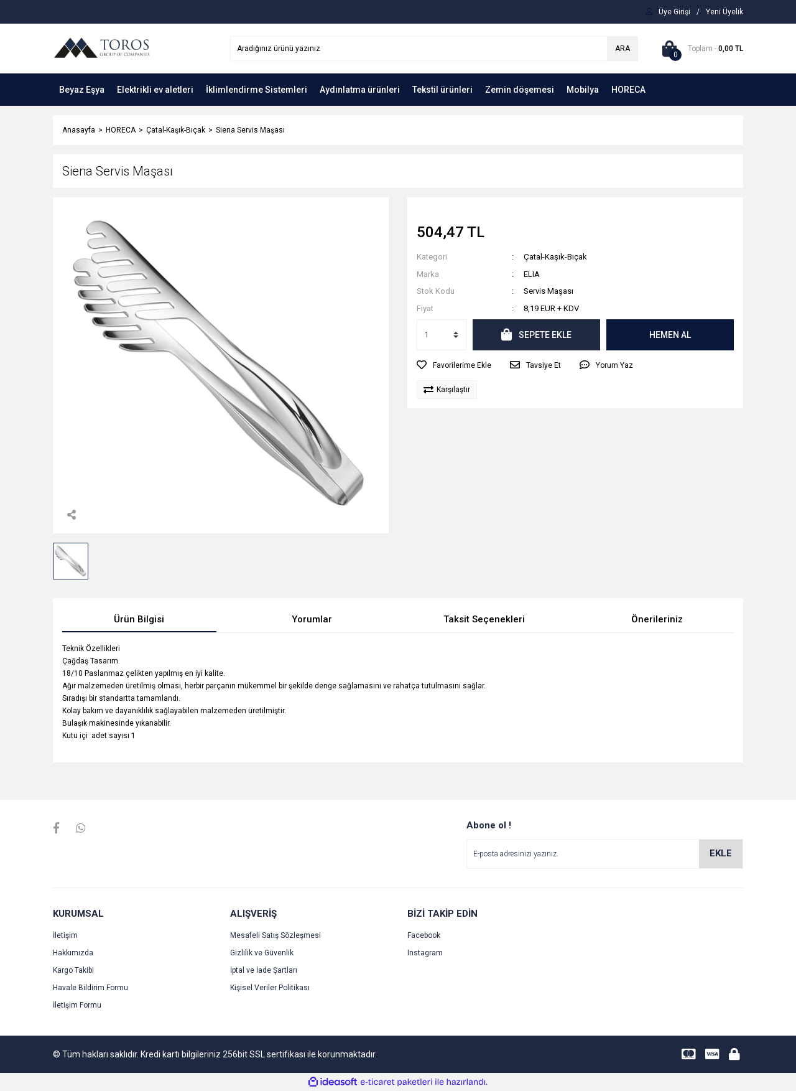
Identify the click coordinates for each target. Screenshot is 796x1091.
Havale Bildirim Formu (90, 987)
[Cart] (700, 48)
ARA (622, 48)
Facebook (423, 935)
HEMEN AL (670, 335)
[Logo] (101, 48)
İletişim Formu (77, 1005)
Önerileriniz (657, 619)
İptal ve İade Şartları (263, 970)
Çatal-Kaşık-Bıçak (555, 256)
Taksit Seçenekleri (484, 619)
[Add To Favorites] (454, 365)
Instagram (425, 952)
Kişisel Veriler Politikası (270, 987)
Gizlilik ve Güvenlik (262, 952)
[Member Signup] (724, 12)
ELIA (532, 274)
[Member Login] (674, 12)
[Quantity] (441, 334)
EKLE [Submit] (721, 853)
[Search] (434, 48)
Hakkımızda (73, 952)
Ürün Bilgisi (139, 619)
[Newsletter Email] (605, 854)
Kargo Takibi (73, 970)
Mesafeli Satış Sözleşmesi (275, 935)
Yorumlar (312, 619)
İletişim (65, 935)
